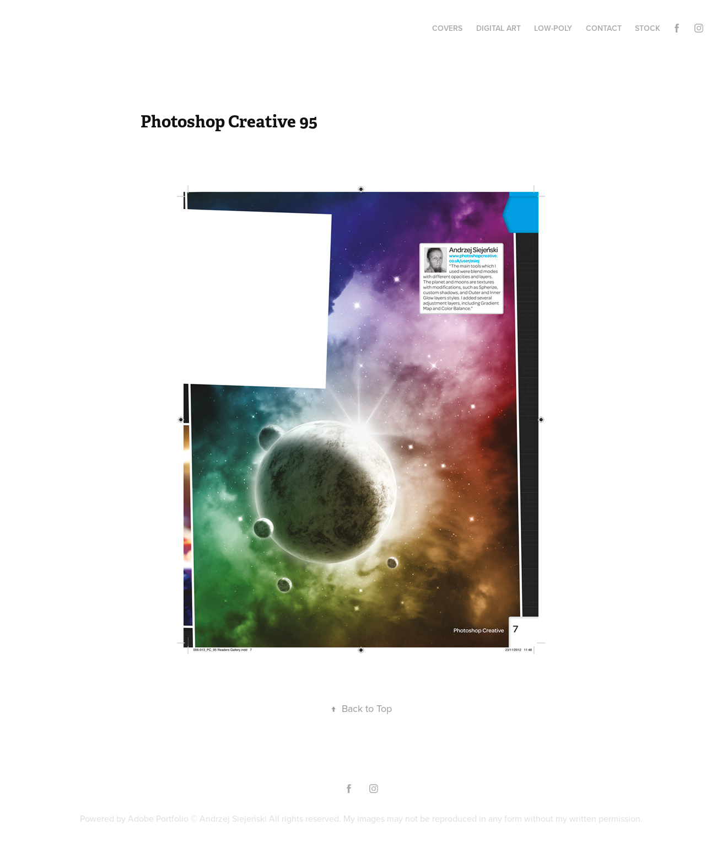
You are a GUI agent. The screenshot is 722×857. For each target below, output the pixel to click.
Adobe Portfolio (158, 818)
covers (447, 28)
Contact (604, 28)
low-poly (553, 28)
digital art (498, 28)
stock (647, 28)
